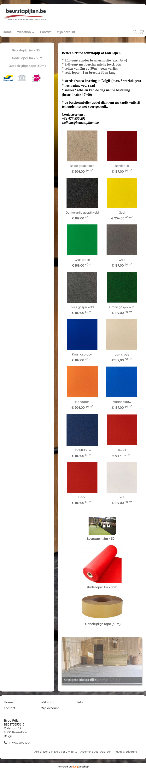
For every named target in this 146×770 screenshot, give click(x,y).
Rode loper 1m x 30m (27, 58)
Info (80, 702)
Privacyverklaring (125, 751)
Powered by (73, 766)
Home (7, 32)
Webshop (26, 32)
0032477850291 (19, 743)
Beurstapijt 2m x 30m (27, 50)
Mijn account (66, 32)
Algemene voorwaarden (95, 751)
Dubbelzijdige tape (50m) (27, 66)
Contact (45, 32)
